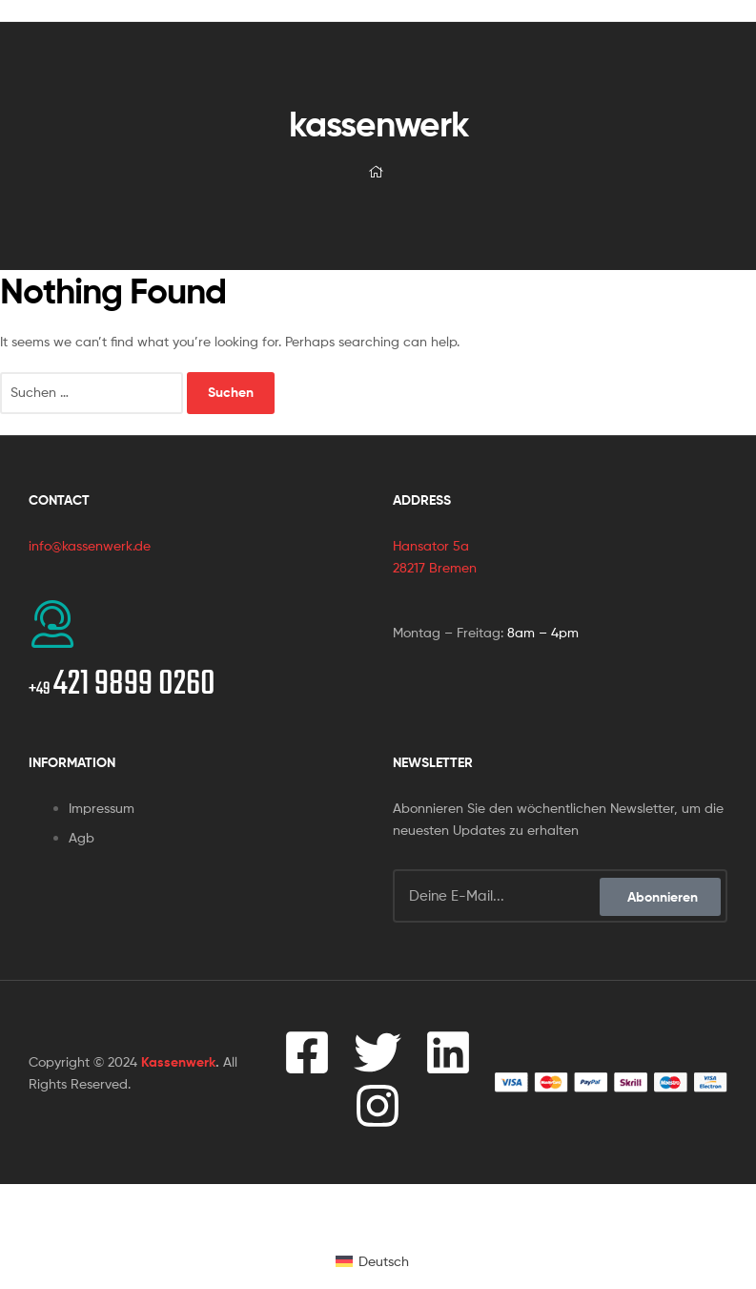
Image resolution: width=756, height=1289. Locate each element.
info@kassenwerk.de (90, 545)
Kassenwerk (178, 1062)
